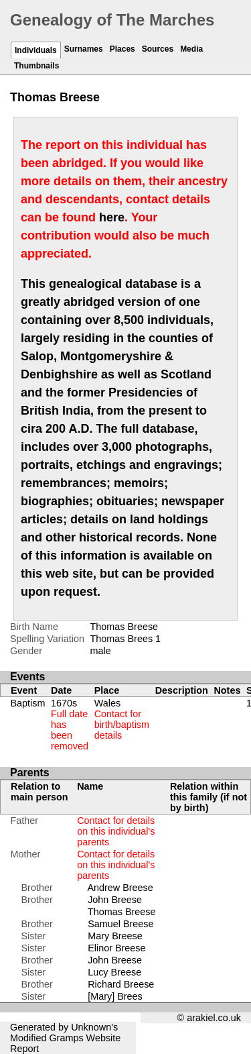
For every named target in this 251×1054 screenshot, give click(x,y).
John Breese (115, 899)
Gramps (66, 1038)
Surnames (83, 49)
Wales (121, 719)
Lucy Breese (114, 972)
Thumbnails (36, 65)
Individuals (36, 50)
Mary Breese (115, 936)
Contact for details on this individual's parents (116, 831)
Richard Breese (121, 984)
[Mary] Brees (115, 996)
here (111, 217)
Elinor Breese (116, 948)
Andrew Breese (120, 887)
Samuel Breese (120, 923)
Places (122, 49)
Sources (157, 49)
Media (191, 49)
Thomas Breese (122, 911)
